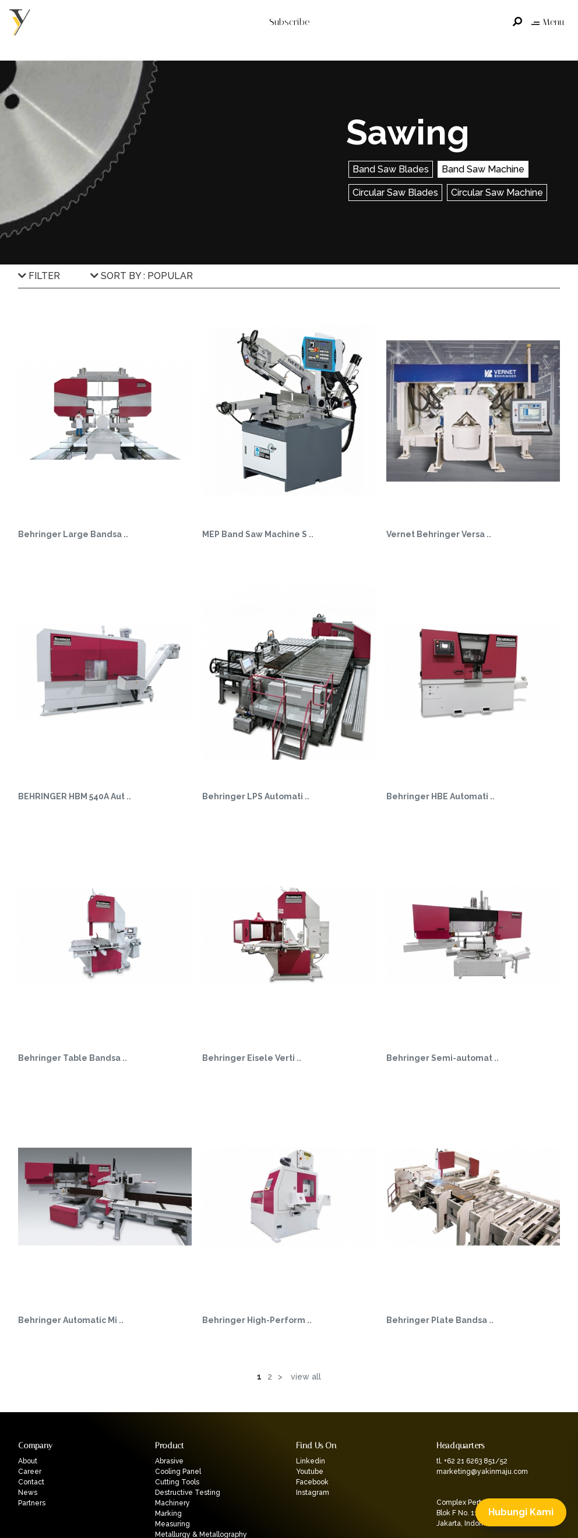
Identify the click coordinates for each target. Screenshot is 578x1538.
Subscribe (289, 21)
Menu (547, 21)
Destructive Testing (187, 1492)
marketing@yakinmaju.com (482, 1472)
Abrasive (169, 1461)
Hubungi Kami (521, 1512)
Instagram (312, 1492)
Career (29, 1472)
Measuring (172, 1524)
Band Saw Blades (391, 169)
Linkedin (310, 1461)
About (27, 1461)
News (27, 1492)
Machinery (172, 1503)
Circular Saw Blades (395, 192)
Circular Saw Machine (497, 192)
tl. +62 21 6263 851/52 (471, 1461)
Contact (31, 1482)
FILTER (39, 275)
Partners (31, 1503)
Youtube (309, 1472)
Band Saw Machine (483, 169)
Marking (168, 1513)
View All (306, 1376)
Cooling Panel (178, 1472)
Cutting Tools (177, 1482)
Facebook (312, 1482)
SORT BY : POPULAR (141, 275)
